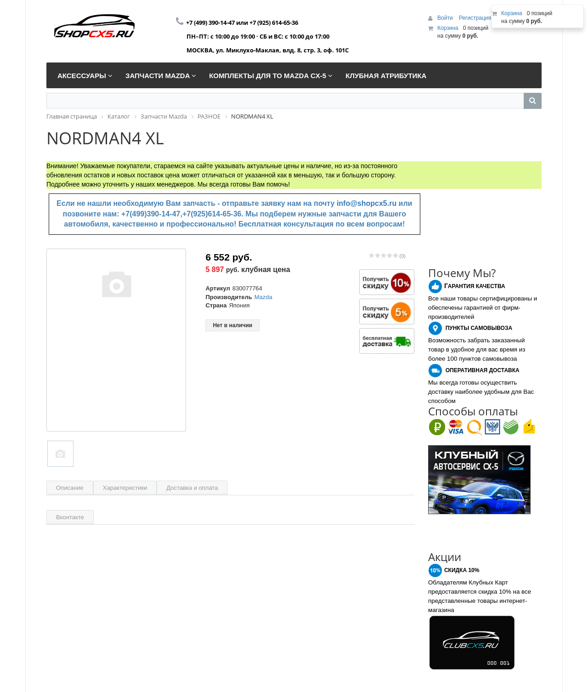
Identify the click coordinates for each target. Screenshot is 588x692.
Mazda (263, 297)
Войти (445, 18)
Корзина (447, 28)
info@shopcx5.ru (366, 203)
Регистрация (475, 18)
